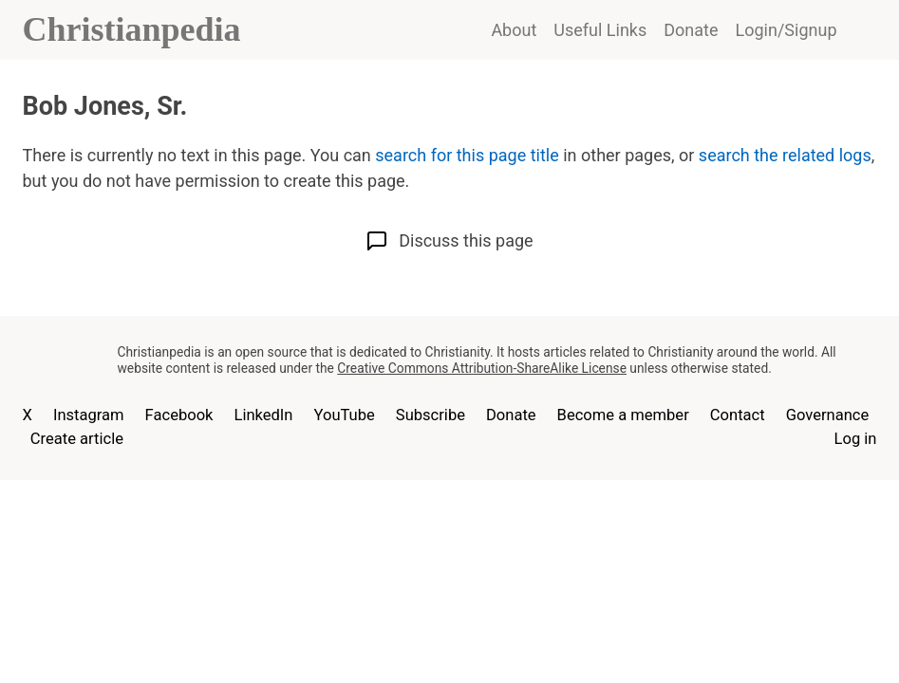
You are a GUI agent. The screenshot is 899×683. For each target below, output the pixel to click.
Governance (828, 415)
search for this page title (466, 155)
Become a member (623, 415)
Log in (855, 439)
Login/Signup (786, 30)
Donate (691, 30)
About (513, 30)
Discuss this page (449, 241)
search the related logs (785, 155)
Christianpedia (132, 29)
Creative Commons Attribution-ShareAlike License (482, 368)
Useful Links (599, 30)
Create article (76, 439)
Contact (737, 415)
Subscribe (430, 415)
